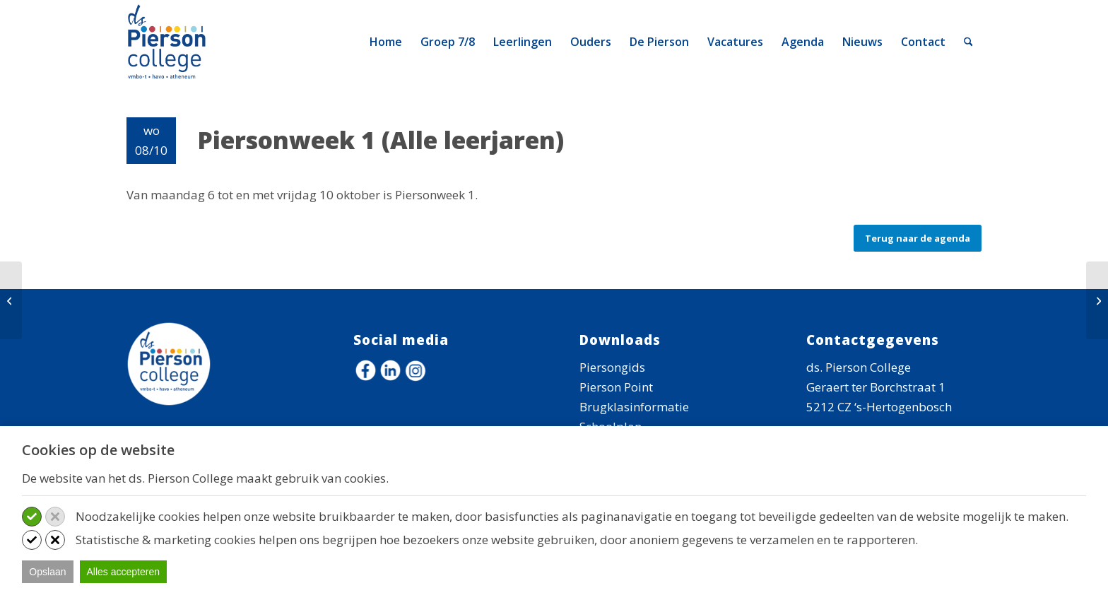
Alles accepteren (123, 571)
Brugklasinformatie (634, 407)
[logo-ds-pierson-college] (169, 41)
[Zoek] (968, 41)
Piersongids (612, 367)
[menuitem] (385, 41)
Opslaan (47, 571)
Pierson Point (616, 387)
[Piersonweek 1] (11, 300)
